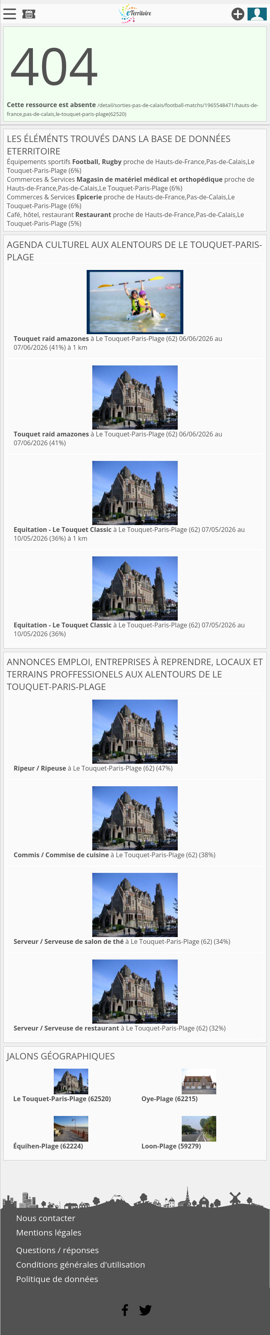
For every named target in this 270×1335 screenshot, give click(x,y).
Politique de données (57, 1278)
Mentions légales (48, 1232)
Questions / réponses (57, 1250)
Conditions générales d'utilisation (80, 1264)
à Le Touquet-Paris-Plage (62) (95, 338)
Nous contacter (45, 1217)
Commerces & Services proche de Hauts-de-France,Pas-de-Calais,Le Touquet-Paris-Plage (130, 184)
